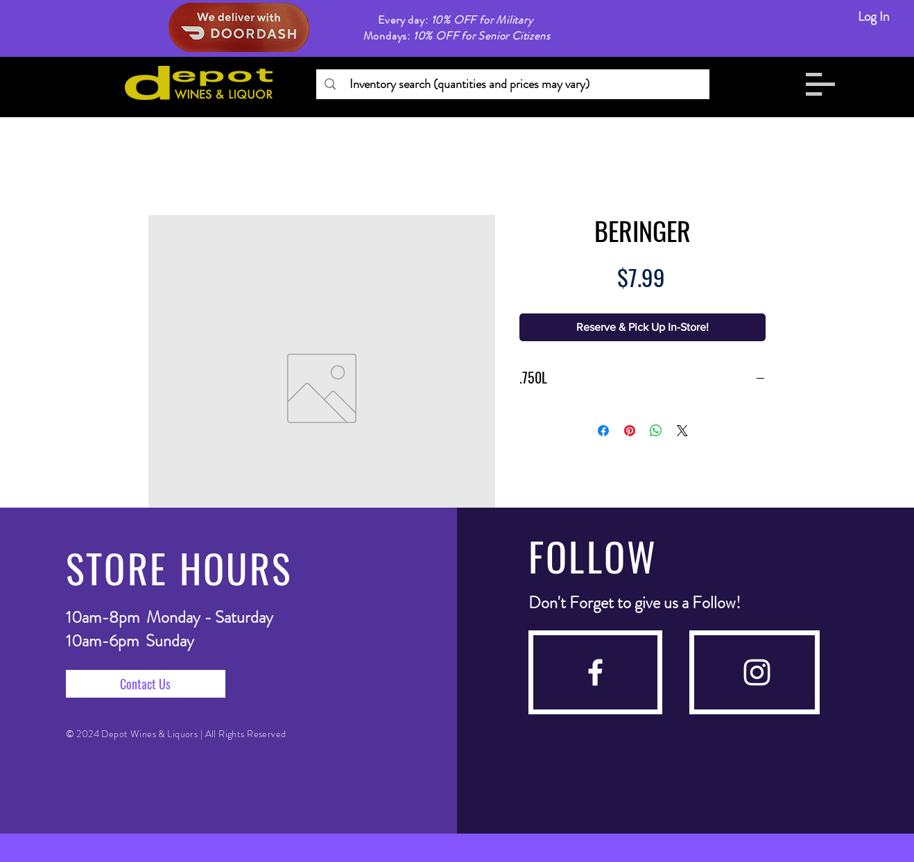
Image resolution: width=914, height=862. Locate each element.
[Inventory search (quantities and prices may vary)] (512, 84)
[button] (820, 84)
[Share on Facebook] (603, 430)
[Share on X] (682, 430)
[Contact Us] (145, 684)
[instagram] (757, 672)
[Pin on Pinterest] (629, 430)
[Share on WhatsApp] (656, 430)
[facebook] (595, 672)
